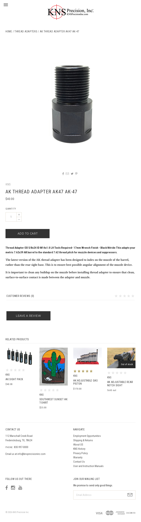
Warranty (77, 457)
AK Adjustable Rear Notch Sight (120, 384)
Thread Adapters (26, 31)
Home (9, 31)
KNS (8, 184)
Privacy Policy (80, 453)
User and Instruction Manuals (88, 466)
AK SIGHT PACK (14, 379)
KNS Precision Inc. (21, 512)
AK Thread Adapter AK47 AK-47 (59, 31)
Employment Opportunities (87, 435)
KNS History (79, 448)
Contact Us (79, 461)
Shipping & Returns (83, 440)
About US (78, 444)
